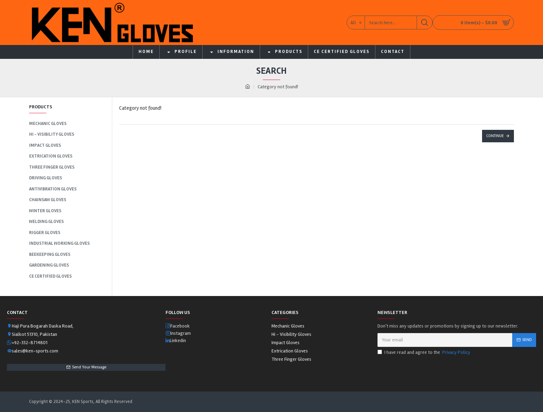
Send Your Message (89, 367)
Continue (495, 135)
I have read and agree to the (424, 352)
